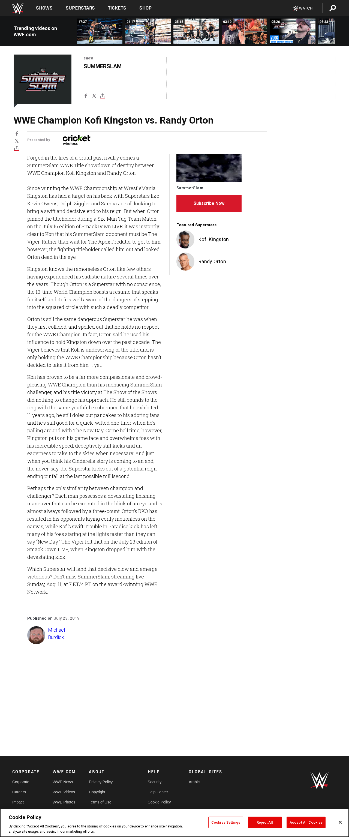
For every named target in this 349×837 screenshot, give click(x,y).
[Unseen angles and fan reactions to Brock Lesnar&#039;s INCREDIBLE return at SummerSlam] (244, 31)
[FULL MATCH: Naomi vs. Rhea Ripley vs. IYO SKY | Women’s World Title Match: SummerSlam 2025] (148, 31)
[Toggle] (102, 97)
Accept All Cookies (306, 822)
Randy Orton (212, 261)
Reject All (265, 822)
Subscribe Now (209, 203)
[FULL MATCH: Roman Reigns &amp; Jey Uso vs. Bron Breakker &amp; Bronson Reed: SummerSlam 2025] (196, 31)
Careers (19, 792)
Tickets (117, 8)
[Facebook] (86, 97)
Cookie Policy (159, 802)
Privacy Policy (101, 782)
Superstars (80, 8)
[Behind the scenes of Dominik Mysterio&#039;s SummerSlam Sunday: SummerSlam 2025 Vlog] (292, 31)
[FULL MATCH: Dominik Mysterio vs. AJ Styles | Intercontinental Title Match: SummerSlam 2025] (99, 31)
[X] (94, 97)
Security (155, 782)
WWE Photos (64, 802)
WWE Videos (64, 792)
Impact (18, 802)
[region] (174, 823)
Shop (145, 8)
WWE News (63, 782)
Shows (44, 8)
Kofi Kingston (213, 239)
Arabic (194, 782)
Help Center (158, 792)
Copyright (97, 792)
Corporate (20, 782)
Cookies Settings (225, 822)
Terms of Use (100, 802)
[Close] (340, 822)
